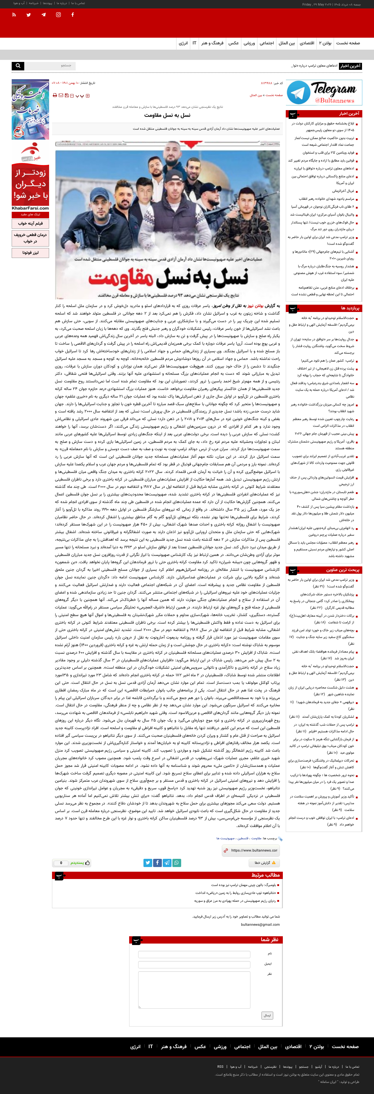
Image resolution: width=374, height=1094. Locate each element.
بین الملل (256, 95)
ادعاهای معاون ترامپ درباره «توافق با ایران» (324, 168)
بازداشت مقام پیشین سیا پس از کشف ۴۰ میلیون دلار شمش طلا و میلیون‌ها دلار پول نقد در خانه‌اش (322, 513)
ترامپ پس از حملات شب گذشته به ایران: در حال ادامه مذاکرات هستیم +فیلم (324, 728)
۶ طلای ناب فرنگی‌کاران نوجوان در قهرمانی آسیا (322, 206)
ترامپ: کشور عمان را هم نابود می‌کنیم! (327, 360)
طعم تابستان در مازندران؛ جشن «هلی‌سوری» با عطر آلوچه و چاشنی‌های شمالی (322, 496)
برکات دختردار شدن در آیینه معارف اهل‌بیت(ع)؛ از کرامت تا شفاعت (321, 619)
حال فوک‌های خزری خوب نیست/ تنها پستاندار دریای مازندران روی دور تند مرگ (322, 226)
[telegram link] (167, 863)
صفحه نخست (348, 43)
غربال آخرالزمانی (343, 191)
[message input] (194, 990)
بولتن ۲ (325, 43)
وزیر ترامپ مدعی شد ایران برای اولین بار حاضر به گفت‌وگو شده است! (321, 241)
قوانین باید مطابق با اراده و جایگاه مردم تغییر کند (321, 160)
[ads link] (324, 92)
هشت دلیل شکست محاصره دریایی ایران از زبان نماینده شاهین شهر (321, 691)
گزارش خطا (265, 863)
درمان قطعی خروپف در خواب (30, 238)
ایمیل (268, 963)
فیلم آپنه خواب (30, 224)
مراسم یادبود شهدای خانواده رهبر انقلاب (326, 199)
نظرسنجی (270, 1066)
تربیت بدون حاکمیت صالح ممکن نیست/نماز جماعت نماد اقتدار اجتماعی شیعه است (324, 142)
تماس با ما (78, 3)
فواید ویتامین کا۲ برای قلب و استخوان (328, 152)
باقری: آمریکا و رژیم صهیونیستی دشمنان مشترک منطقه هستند (321, 445)
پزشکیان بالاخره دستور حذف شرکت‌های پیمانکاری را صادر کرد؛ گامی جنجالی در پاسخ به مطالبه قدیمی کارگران (322, 601)
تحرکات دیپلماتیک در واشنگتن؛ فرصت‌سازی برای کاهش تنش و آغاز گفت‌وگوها (321, 764)
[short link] (254, 850)
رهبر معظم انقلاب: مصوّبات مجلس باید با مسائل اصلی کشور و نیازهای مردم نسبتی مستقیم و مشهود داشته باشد (321, 549)
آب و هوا (19, 3)
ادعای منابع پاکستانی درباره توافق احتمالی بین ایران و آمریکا (323, 180)
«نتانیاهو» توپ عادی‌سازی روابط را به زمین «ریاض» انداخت (235, 893)
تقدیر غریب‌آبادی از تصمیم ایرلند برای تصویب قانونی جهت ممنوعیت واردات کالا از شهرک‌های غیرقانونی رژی (322, 463)
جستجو (304, 1066)
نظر (269, 974)
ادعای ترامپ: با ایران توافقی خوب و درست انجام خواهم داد (321, 821)
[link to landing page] (333, 23)
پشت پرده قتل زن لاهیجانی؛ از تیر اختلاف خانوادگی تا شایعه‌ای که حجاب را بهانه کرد (325, 372)
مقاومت (256, 838)
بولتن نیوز (255, 306)
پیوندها (47, 3)
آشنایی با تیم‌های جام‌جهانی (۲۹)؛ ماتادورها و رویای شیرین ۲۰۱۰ (323, 255)
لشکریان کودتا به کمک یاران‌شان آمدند (321, 716)
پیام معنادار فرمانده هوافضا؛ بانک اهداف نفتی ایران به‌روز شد (323, 655)
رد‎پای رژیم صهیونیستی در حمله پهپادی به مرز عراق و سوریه (235, 901)
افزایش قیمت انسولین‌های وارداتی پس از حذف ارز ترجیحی (322, 481)
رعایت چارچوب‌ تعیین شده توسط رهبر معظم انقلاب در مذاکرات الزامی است (323, 423)
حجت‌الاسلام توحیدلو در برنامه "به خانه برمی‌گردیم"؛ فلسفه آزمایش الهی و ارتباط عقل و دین (321, 324)
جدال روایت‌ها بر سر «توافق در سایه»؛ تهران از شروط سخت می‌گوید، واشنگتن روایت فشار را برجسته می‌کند (322, 346)
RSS (220, 1066)
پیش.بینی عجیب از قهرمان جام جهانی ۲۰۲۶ (324, 433)
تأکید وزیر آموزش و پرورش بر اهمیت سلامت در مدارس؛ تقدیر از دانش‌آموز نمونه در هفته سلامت (322, 803)
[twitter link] (147, 863)
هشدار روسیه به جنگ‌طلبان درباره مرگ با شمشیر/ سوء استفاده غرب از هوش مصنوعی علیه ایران (324, 273)
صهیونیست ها (226, 838)
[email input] (194, 964)
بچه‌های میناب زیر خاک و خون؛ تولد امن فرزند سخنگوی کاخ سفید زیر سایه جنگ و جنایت (321, 637)
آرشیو (318, 1066)
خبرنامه (34, 3)
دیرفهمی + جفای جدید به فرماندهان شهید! (322, 706)
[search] (18, 66)
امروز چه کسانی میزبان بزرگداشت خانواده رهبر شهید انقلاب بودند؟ (322, 408)
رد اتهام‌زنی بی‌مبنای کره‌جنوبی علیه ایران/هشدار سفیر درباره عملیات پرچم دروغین (321, 532)
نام (270, 953)
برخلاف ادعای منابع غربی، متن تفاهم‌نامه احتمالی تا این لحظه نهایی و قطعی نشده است (322, 291)
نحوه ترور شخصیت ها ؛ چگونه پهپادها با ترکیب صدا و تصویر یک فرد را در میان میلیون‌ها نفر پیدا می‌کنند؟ (321, 782)
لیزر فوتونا (30, 253)
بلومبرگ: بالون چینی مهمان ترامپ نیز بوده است (243, 885)
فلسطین (243, 838)
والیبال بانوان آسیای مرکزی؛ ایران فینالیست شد (322, 214)
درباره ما (62, 3)
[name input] (194, 954)
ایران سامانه (328, 1082)
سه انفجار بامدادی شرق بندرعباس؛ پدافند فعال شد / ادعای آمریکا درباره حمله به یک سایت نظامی (322, 390)
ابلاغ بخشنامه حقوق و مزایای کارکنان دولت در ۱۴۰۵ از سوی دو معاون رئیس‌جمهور (323, 127)
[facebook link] (157, 863)
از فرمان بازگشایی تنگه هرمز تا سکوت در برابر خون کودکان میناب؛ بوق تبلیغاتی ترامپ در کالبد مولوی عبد (321, 746)
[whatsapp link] (176, 863)
